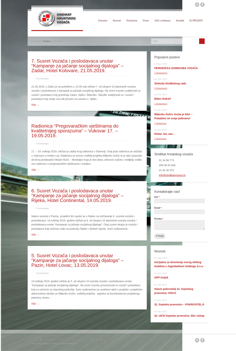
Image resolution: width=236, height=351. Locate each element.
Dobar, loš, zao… (164, 133)
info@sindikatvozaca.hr (172, 175)
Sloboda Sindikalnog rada (170, 83)
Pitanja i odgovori (82, 340)
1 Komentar (160, 123)
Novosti (117, 20)
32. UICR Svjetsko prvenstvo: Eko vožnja (179, 315)
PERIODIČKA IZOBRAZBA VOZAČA (176, 68)
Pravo (146, 20)
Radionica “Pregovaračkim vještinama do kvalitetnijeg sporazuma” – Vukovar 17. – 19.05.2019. (75, 130)
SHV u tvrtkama (163, 20)
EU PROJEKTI (196, 20)
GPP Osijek (161, 277)
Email (158, 208)
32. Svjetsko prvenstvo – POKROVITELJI (179, 304)
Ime (157, 197)
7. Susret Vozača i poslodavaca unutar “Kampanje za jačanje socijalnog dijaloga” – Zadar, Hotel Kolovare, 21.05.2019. (77, 65)
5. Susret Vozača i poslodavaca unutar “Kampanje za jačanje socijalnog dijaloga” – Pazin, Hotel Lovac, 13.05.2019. (77, 260)
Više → (35, 104)
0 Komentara (42, 78)
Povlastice (131, 20)
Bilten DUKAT (162, 98)
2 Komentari (160, 73)
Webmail (107, 340)
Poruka (158, 219)
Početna (46, 41)
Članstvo (102, 20)
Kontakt (180, 20)
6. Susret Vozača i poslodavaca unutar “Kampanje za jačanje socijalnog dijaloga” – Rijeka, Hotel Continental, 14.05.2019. (77, 195)
